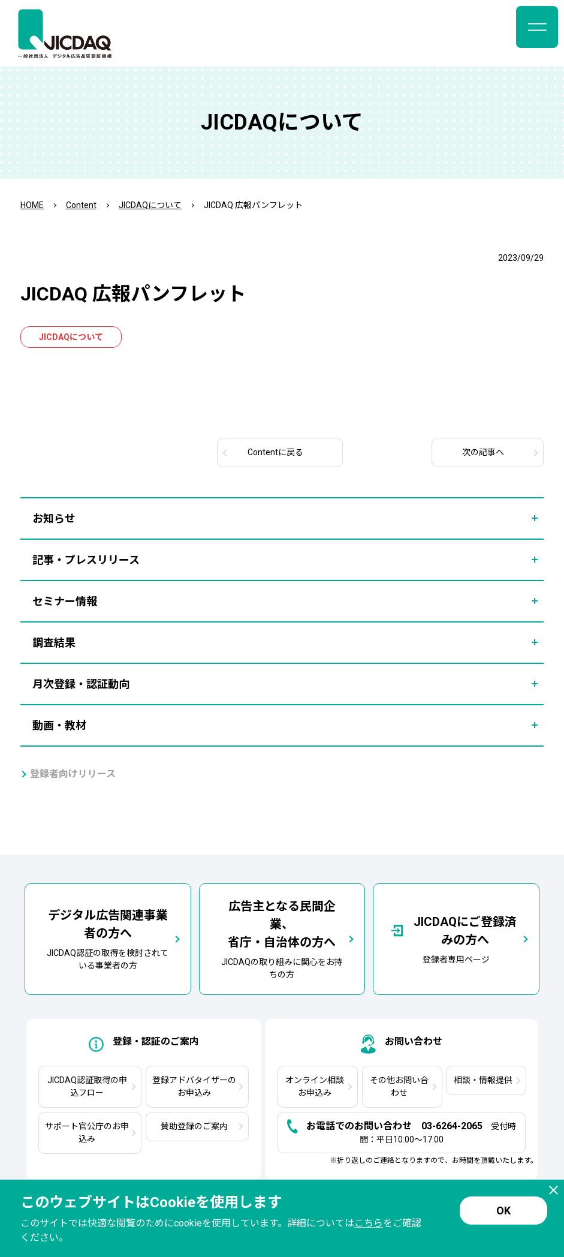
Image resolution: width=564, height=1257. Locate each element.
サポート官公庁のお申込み (87, 1132)
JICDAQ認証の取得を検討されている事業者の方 (108, 938)
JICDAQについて (150, 205)
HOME (32, 205)
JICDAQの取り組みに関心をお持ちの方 (282, 938)
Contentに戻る (275, 452)
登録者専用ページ (456, 938)
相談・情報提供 (483, 1080)
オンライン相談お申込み (314, 1086)
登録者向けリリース (73, 774)
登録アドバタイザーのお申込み (194, 1086)
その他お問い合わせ (399, 1086)
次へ (483, 452)
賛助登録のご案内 (194, 1126)
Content (81, 205)
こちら (368, 1223)
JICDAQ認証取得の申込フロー (87, 1086)
